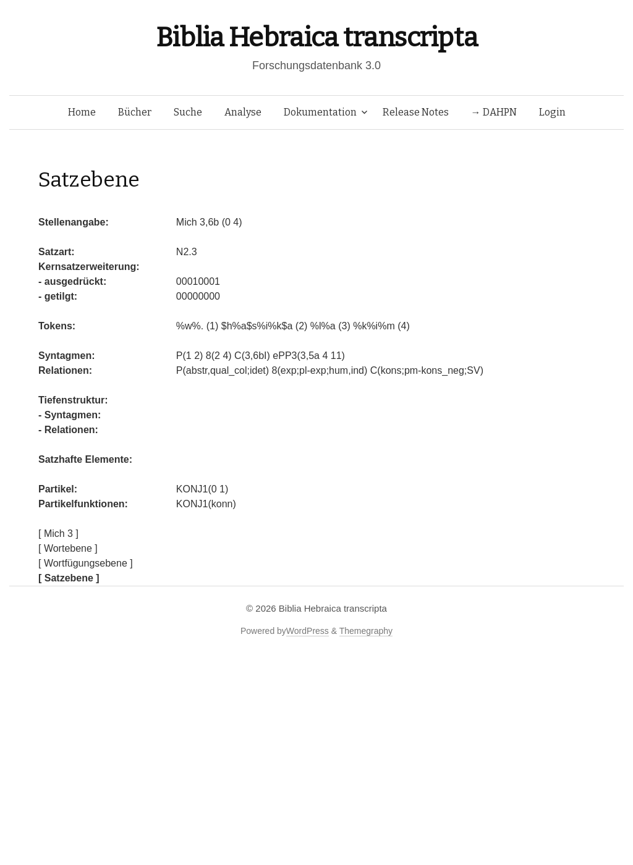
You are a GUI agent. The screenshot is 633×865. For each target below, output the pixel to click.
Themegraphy (366, 631)
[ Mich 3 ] (58, 533)
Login (552, 112)
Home (82, 112)
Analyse (242, 112)
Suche (188, 112)
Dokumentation (320, 112)
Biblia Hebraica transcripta (316, 37)
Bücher (134, 112)
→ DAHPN (494, 112)
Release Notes (416, 112)
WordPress (307, 631)
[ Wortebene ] (68, 548)
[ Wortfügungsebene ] (85, 563)
